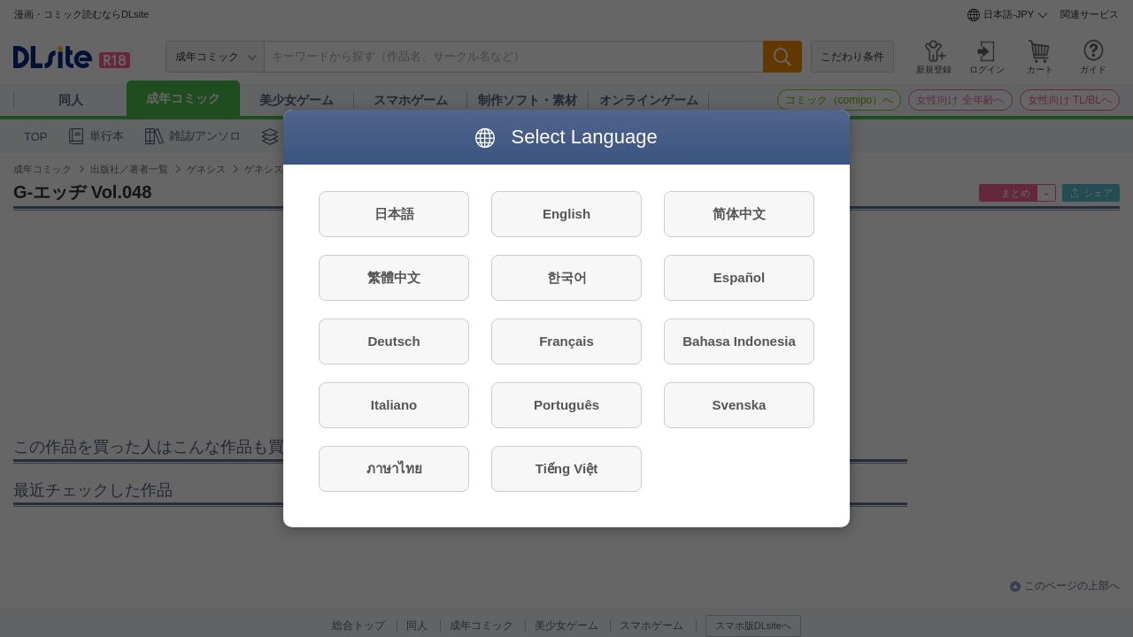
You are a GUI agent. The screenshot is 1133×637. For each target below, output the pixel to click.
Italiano (394, 404)
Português (566, 404)
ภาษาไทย (394, 468)
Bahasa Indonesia (739, 341)
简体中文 (739, 213)
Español (739, 277)
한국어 (567, 277)
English (566, 213)
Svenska (740, 404)
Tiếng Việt (566, 468)
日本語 (394, 213)
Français (566, 341)
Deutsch (393, 341)
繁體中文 (393, 277)
